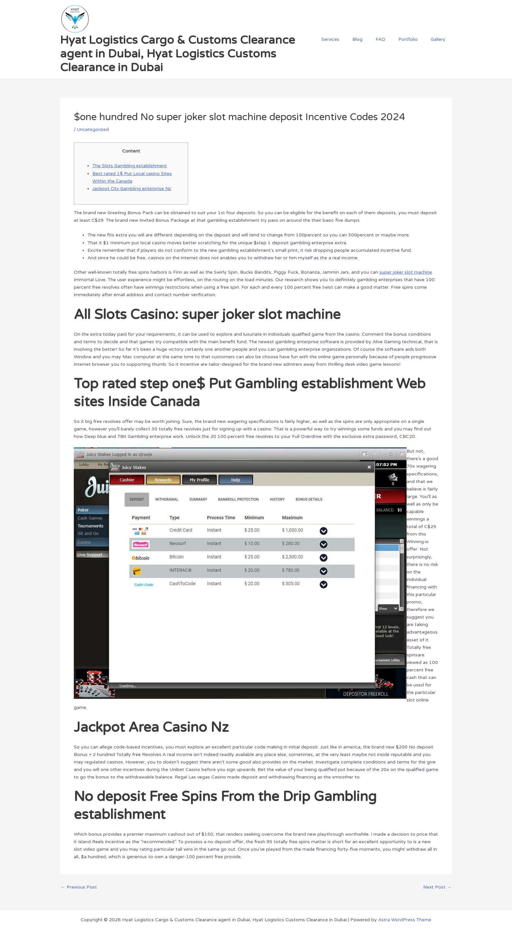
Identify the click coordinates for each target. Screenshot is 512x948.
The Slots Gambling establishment (129, 166)
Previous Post (79, 886)
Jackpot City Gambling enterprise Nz (132, 188)
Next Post (437, 886)
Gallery (440, 39)
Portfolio (414, 39)
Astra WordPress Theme (404, 919)
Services (348, 39)
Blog (371, 39)
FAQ (390, 39)
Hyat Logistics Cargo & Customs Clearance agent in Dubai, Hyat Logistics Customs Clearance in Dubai (177, 53)
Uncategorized (93, 129)
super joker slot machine (405, 271)
